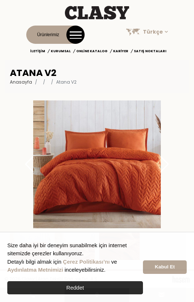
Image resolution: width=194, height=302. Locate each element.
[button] (165, 164)
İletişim (37, 51)
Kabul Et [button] (165, 266)
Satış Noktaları (150, 51)
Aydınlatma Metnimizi (35, 270)
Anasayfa (21, 82)
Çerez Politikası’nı (86, 262)
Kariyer (120, 51)
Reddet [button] (75, 287)
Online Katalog (92, 51)
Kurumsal (61, 51)
